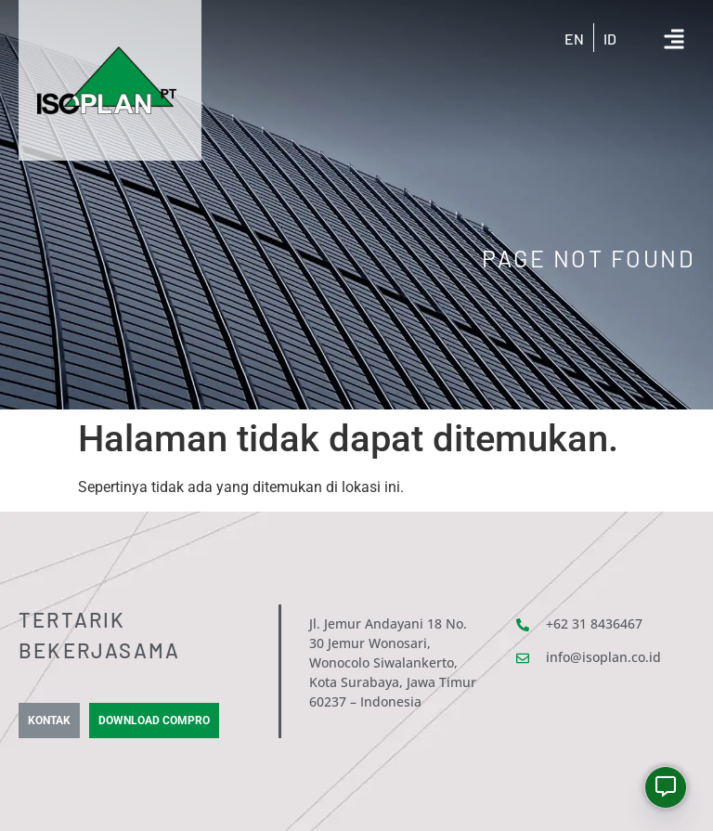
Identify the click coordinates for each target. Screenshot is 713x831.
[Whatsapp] (665, 787)
